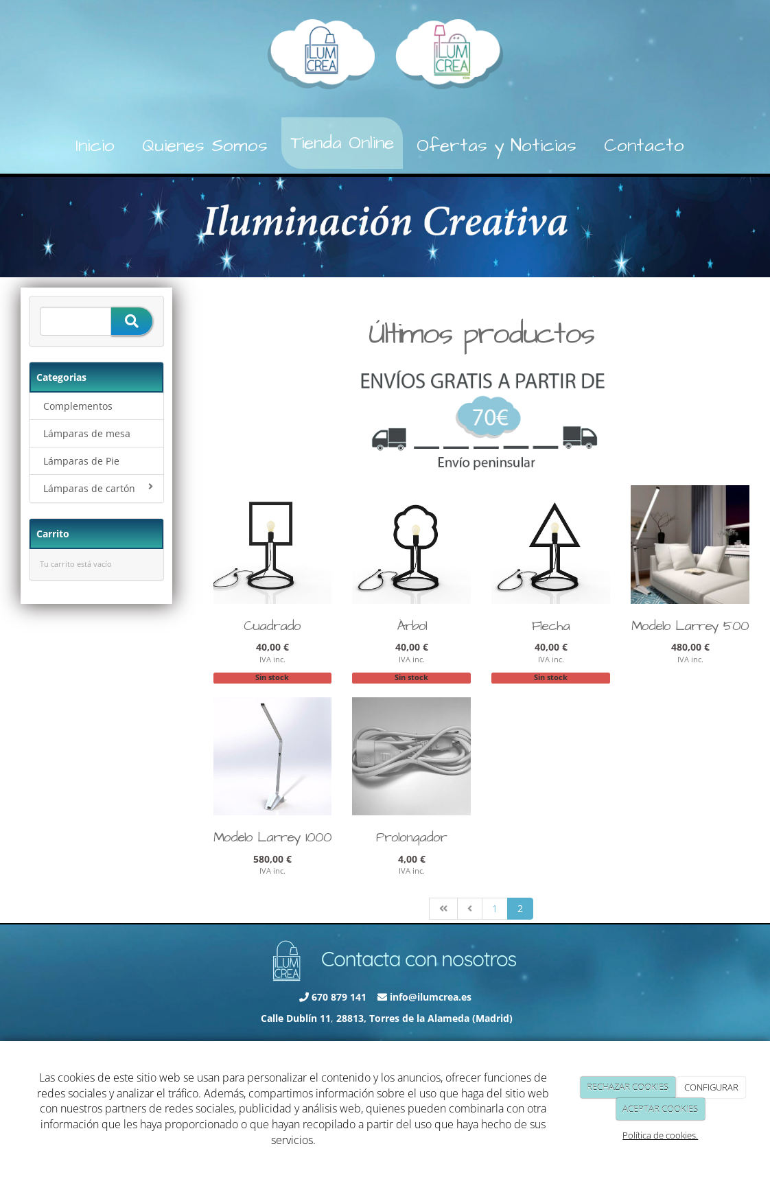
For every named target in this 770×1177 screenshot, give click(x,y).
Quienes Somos (205, 145)
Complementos (78, 405)
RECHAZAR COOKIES (627, 1087)
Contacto (644, 145)
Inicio (95, 145)
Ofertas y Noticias (496, 145)
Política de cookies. (660, 1135)
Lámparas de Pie (81, 460)
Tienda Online (342, 142)
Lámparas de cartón (98, 488)
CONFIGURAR (711, 1087)
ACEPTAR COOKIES (660, 1109)
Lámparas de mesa (86, 433)
